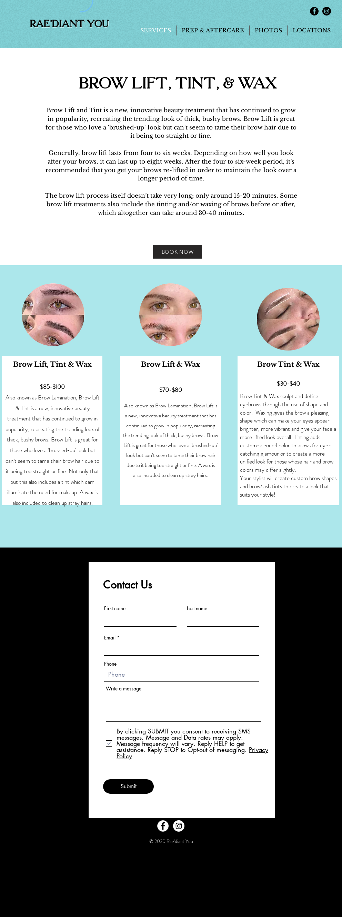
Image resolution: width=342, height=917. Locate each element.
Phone (110, 663)
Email (109, 637)
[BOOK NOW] (177, 252)
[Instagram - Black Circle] (326, 11)
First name (114, 608)
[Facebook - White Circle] (163, 826)
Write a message (123, 688)
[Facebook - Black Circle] (314, 11)
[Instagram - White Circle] (178, 826)
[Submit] (128, 786)
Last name (197, 608)
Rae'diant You (69, 24)
